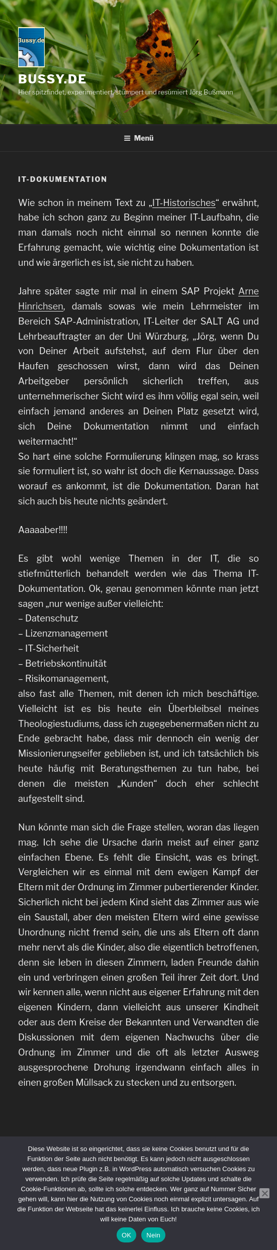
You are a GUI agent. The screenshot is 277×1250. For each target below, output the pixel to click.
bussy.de (52, 79)
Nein (153, 1235)
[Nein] (264, 1193)
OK (126, 1235)
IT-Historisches (184, 202)
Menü (139, 138)
